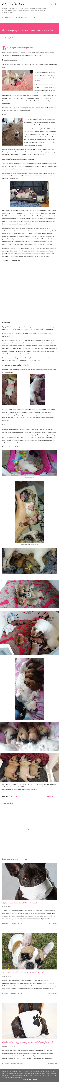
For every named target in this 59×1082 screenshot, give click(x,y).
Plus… (34, 17)
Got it (35, 1080)
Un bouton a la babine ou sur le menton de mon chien (24, 972)
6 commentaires (17, 923)
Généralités (13, 797)
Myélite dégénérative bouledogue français (19, 902)
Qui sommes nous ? (22, 17)
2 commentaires (17, 993)
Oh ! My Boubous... (14, 4)
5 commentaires (17, 1063)
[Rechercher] (51, 3)
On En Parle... (6, 17)
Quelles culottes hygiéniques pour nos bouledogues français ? (27, 1042)
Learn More (27, 1080)
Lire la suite (52, 923)
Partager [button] (50, 797)
